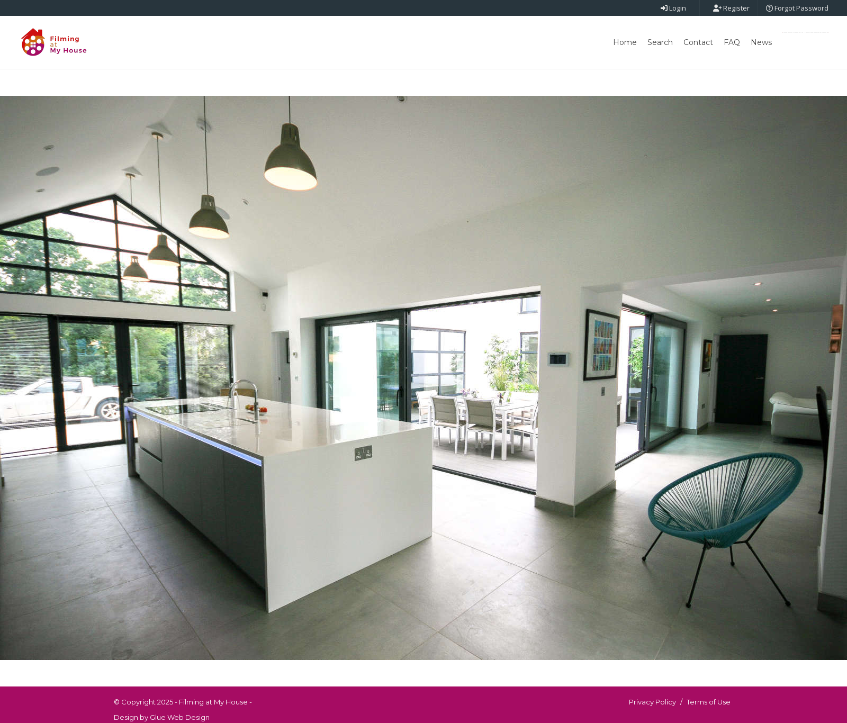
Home (625, 42)
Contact (698, 42)
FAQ (732, 42)
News (761, 42)
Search (660, 42)
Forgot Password (797, 8)
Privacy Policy (652, 702)
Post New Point (805, 32)
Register (731, 8)
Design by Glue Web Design (162, 717)
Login (673, 8)
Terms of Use (709, 702)
